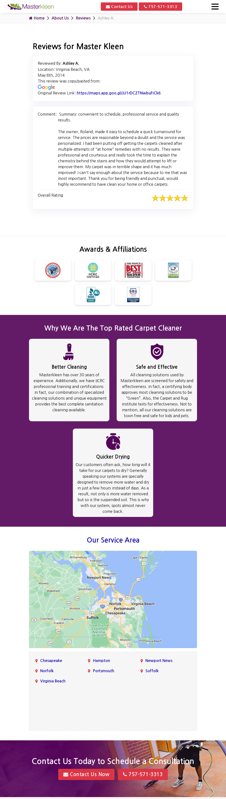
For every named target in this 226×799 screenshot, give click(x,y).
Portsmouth (103, 671)
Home (37, 18)
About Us (60, 18)
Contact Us (119, 7)
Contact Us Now (86, 774)
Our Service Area (113, 540)
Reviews (83, 18)
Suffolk (152, 671)
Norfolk (47, 671)
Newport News (158, 660)
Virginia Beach (53, 681)
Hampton (101, 660)
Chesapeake (51, 660)
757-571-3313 (160, 7)
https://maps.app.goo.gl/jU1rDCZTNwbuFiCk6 (119, 93)
